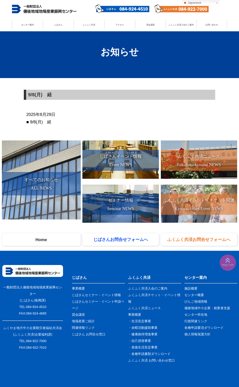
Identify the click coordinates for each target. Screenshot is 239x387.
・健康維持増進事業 (143, 334)
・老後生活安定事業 (143, 347)
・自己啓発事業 (139, 341)
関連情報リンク (83, 328)
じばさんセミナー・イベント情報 (96, 295)
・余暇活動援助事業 (143, 328)
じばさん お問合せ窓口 (88, 334)
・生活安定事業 (139, 321)
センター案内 (27, 25)
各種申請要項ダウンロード (204, 328)
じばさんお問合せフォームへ (120, 239)
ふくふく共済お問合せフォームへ (198, 239)
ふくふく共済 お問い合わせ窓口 (151, 360)
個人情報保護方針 (197, 334)
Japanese (192, 3)
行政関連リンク (195, 321)
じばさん (58, 25)
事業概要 (78, 288)
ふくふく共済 (89, 25)
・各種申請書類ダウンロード (149, 354)
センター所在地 (195, 314)
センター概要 (194, 295)
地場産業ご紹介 (83, 321)
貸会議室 (150, 25)
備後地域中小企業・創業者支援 (207, 308)
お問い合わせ (211, 25)
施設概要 (190, 288)
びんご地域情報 (195, 301)
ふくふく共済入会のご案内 (181, 25)
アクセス (120, 25)
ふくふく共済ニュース (144, 308)
